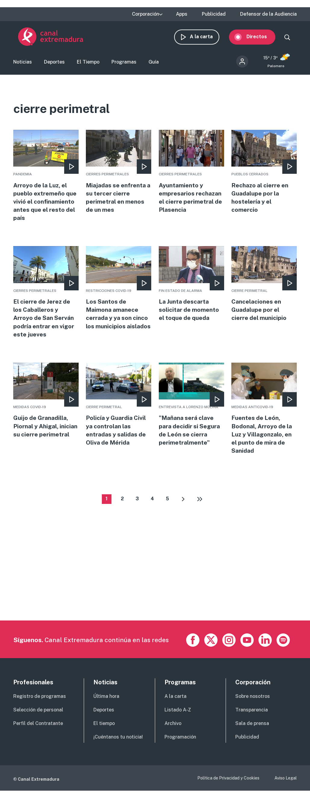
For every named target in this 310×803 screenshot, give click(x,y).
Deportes (54, 64)
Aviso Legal (285, 786)
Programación (180, 745)
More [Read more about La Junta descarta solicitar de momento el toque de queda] (191, 290)
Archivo (172, 731)
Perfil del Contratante (38, 731)
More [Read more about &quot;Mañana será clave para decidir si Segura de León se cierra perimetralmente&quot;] (191, 412)
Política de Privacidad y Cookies (228, 786)
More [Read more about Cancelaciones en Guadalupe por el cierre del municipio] (264, 290)
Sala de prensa (252, 731)
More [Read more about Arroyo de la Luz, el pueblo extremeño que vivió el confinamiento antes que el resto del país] (46, 180)
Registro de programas (39, 705)
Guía (154, 64)
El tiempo (104, 731)
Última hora (106, 705)
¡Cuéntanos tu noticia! (118, 745)
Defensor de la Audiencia (268, 14)
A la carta (206, 38)
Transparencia (251, 718)
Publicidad (214, 14)
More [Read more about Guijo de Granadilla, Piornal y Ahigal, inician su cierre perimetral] (46, 412)
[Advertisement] (154, 586)
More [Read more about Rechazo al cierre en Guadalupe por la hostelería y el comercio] (264, 176)
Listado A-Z (177, 718)
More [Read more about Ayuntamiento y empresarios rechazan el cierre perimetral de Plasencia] (191, 176)
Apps (181, 14)
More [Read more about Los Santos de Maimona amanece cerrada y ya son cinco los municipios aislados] (118, 298)
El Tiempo (88, 64)
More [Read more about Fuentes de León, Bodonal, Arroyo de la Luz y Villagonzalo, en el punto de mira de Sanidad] (264, 416)
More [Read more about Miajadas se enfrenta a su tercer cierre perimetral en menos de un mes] (118, 176)
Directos (261, 38)
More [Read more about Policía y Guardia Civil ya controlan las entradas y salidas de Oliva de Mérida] (118, 412)
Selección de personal (38, 718)
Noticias (22, 64)
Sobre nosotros (252, 705)
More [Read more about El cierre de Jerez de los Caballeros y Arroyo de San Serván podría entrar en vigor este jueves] (46, 298)
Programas (123, 64)
